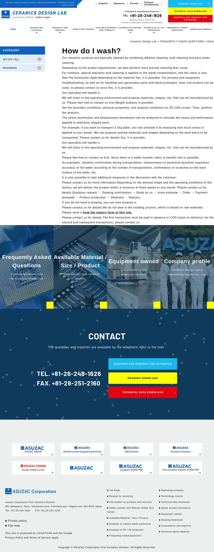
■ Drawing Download (171, 520)
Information (10, 68)
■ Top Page (113, 490)
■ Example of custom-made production (129, 524)
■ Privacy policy (16, 520)
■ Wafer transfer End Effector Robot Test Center (130, 510)
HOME (13, 29)
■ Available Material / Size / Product (127, 518)
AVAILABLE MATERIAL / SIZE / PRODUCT (107, 29)
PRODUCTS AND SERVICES (60, 29)
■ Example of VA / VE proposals (125, 529)
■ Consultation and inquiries (175, 525)
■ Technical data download (174, 502)
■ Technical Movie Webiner (174, 531)
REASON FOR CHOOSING (36, 29)
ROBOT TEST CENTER (83, 29)
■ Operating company (171, 490)
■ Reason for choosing (120, 496)
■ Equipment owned (170, 514)
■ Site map (12, 525)
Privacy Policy (14, 537)
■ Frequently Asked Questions (124, 535)
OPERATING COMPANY (201, 29)
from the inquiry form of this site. (107, 212)
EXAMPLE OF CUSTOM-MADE (130, 29)
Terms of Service (40, 537)
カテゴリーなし (11, 59)
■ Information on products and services (129, 502)
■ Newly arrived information (175, 508)
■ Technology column (171, 496)
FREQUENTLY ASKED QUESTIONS (177, 29)
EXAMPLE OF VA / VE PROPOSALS (154, 29)
